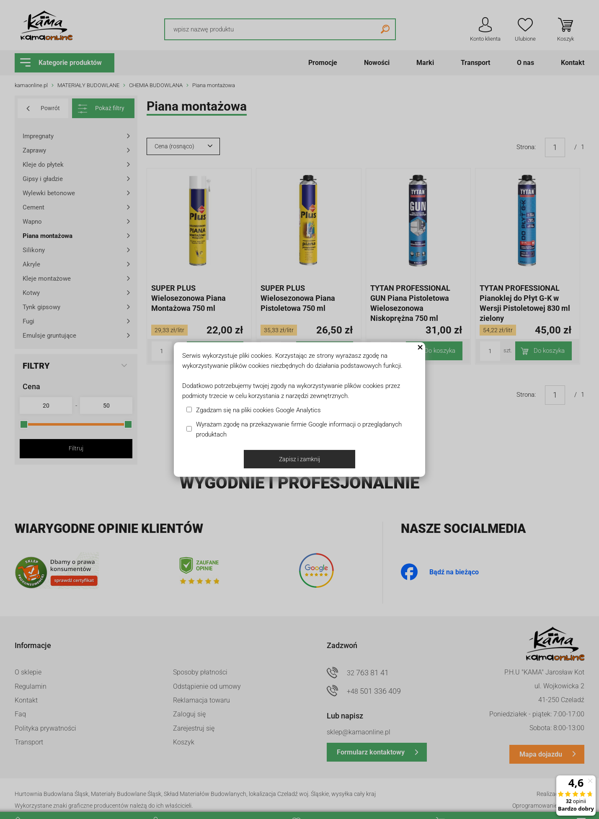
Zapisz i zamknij (299, 459)
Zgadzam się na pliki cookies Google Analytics (258, 410)
